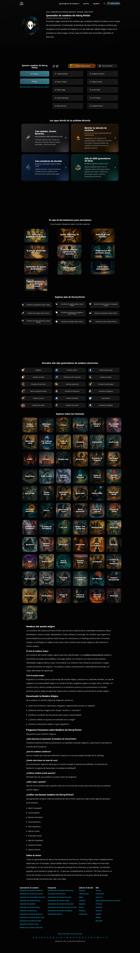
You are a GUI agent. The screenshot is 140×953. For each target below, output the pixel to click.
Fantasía (80, 12)
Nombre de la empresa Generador (31, 927)
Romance (82, 911)
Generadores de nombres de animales (60, 904)
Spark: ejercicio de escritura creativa (108, 900)
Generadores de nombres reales (58, 900)
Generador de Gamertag (28, 911)
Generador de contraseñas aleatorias (32, 897)
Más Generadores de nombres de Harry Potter (34, 87)
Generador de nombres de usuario (31, 894)
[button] (34, 74)
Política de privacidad (64, 934)
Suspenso (82, 904)
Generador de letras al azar (29, 924)
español (96, 3)
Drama (81, 907)
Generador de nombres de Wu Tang (32, 917)
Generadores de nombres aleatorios (63, 12)
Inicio (48, 12)
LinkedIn (98, 914)
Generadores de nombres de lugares (60, 911)
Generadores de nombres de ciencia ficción (62, 907)
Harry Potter (89, 12)
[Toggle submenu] (79, 3)
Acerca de (99, 897)
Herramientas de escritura (57, 894)
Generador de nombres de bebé (30, 921)
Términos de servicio (76, 934)
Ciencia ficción (84, 894)
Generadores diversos (55, 914)
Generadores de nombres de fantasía (60, 890)
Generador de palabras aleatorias (31, 890)
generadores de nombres (69, 3)
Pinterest (99, 911)
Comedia (82, 900)
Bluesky (98, 917)
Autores (98, 890)
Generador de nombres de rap (30, 900)
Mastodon (99, 921)
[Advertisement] (70, 53)
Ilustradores (100, 894)
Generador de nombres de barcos (31, 914)
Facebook (99, 907)
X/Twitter (99, 904)
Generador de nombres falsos (30, 907)
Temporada (83, 914)
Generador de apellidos (27, 904)
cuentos (86, 4)
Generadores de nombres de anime (59, 897)
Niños (81, 897)
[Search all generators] (104, 3)
